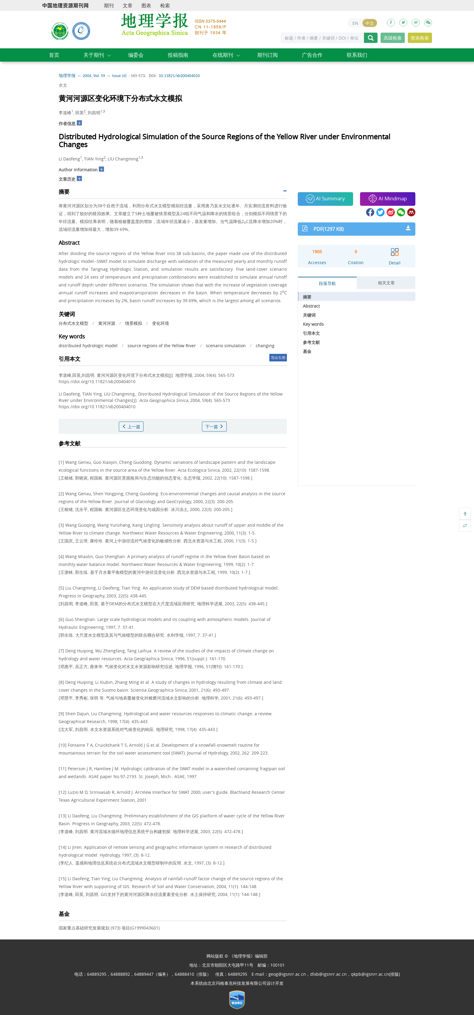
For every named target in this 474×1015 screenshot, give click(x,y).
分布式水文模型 (73, 323)
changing (265, 345)
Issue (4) (119, 75)
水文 (63, 85)
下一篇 (214, 426)
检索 (165, 5)
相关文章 (386, 283)
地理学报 (67, 75)
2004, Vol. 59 (94, 75)
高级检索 (393, 38)
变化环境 (160, 323)
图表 (146, 5)
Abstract (311, 306)
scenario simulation (226, 345)
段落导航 (327, 283)
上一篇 (131, 426)
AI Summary (325, 198)
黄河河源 (106, 323)
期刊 (109, 5)
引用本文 (311, 333)
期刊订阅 (267, 54)
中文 (369, 23)
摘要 (307, 297)
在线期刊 (223, 54)
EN (355, 23)
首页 (54, 54)
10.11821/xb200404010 (179, 75)
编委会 (136, 54)
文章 (127, 5)
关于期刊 (93, 54)
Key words (313, 324)
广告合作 (312, 54)
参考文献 (311, 342)
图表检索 (420, 38)
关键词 (309, 315)
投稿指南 (178, 54)
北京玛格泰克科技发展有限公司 (237, 983)
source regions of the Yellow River (162, 345)
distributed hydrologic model (88, 345)
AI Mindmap (387, 198)
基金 (307, 351)
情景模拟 (133, 323)
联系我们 (357, 54)
